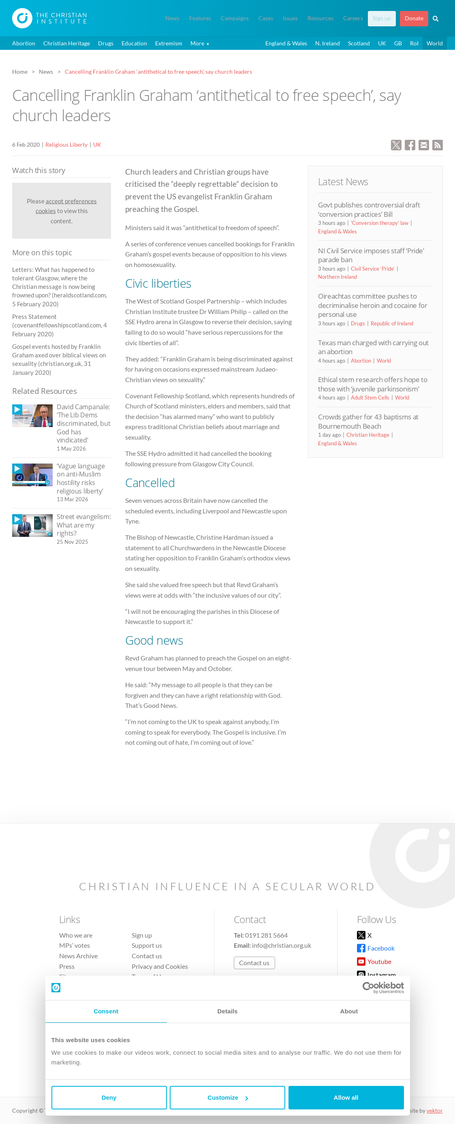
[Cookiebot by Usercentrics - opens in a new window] (368, 988)
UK (382, 43)
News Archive (78, 955)
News (172, 18)
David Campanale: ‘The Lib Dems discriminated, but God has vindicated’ (83, 423)
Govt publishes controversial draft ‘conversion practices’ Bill (369, 209)
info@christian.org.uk (281, 945)
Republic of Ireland (392, 323)
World (435, 43)
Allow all (346, 1097)
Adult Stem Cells (370, 397)
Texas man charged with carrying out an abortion (373, 347)
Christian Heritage (66, 43)
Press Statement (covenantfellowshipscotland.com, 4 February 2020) (59, 325)
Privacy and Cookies (160, 966)
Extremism (168, 43)
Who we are (75, 935)
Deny (109, 1097)
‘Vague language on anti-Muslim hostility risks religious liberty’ (81, 479)
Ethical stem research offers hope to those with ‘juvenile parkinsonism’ (372, 384)
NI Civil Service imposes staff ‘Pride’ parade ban (371, 255)
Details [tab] (228, 1011)
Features (200, 18)
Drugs (105, 43)
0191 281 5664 (266, 935)
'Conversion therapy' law (379, 223)
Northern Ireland (337, 277)
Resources (320, 18)
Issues (290, 18)
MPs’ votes (74, 945)
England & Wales (286, 43)
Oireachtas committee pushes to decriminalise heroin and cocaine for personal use (372, 305)
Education (134, 43)
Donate (414, 18)
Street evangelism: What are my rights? (84, 525)
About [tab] (349, 1011)
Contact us (147, 955)
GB (398, 43)
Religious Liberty (66, 144)
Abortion (23, 43)
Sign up (382, 18)
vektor (435, 1110)
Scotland (359, 43)
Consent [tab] (106, 1011)
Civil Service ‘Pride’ (373, 268)
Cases (265, 18)
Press (67, 966)
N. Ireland (327, 43)
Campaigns (235, 18)
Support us (147, 945)
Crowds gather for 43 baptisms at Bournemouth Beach (368, 421)
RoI (414, 43)
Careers (353, 18)
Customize (227, 1097)
